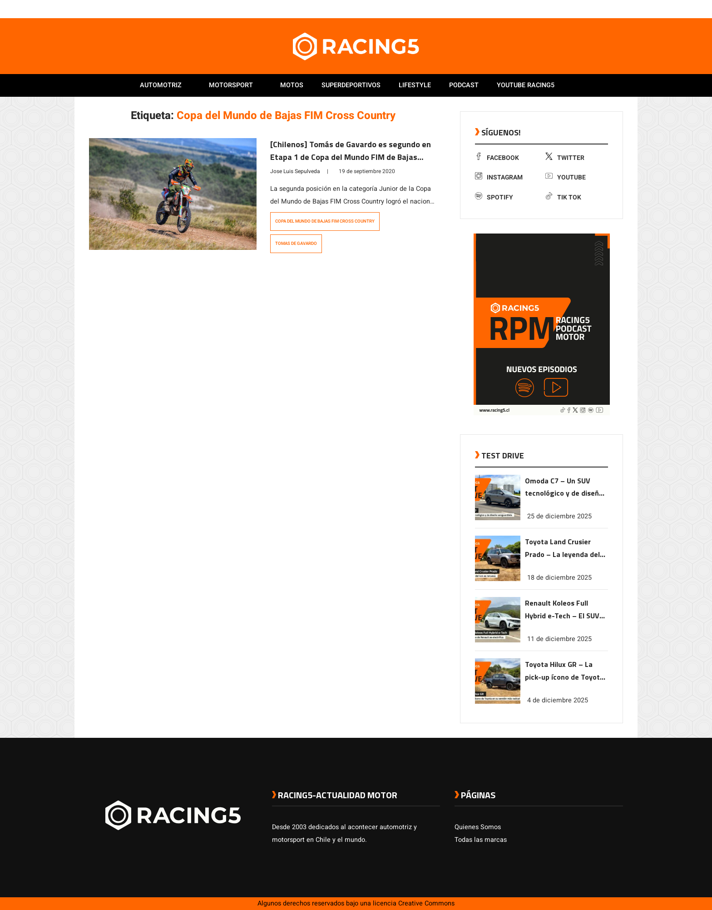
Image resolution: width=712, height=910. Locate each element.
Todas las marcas (481, 840)
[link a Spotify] (609, 8)
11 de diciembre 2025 (559, 639)
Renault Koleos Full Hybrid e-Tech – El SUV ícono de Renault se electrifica (562, 609)
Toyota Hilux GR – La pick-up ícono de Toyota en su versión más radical (564, 671)
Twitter (564, 158)
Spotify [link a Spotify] (494, 197)
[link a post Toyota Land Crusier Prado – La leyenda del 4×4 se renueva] (497, 579)
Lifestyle (415, 85)
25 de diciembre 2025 (559, 516)
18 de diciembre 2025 (559, 577)
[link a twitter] (582, 8)
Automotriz (161, 85)
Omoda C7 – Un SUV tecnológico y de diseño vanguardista (564, 487)
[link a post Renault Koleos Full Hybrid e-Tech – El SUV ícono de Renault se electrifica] (497, 640)
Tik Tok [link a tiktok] (563, 197)
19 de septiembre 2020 (367, 171)
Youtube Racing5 (525, 85)
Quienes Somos (478, 827)
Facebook (497, 158)
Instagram (499, 177)
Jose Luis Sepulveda (295, 171)
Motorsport (231, 85)
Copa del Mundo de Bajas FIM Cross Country (325, 221)
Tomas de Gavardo (296, 243)
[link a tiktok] (618, 8)
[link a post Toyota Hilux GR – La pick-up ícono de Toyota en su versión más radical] (497, 701)
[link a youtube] (600, 8)
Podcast (464, 85)
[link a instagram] (591, 8)
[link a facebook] (573, 8)
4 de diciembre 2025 (557, 700)
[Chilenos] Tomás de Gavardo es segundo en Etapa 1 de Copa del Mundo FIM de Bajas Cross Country (350, 157)
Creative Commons (426, 903)
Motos (291, 85)
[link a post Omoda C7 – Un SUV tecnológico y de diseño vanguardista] (497, 518)
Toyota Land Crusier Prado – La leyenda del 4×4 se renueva (562, 548)
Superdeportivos (351, 85)
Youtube (565, 177)
